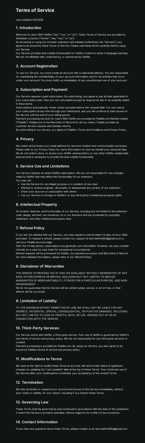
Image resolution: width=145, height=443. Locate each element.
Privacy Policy (117, 129)
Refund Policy (83, 257)
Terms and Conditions (90, 129)
